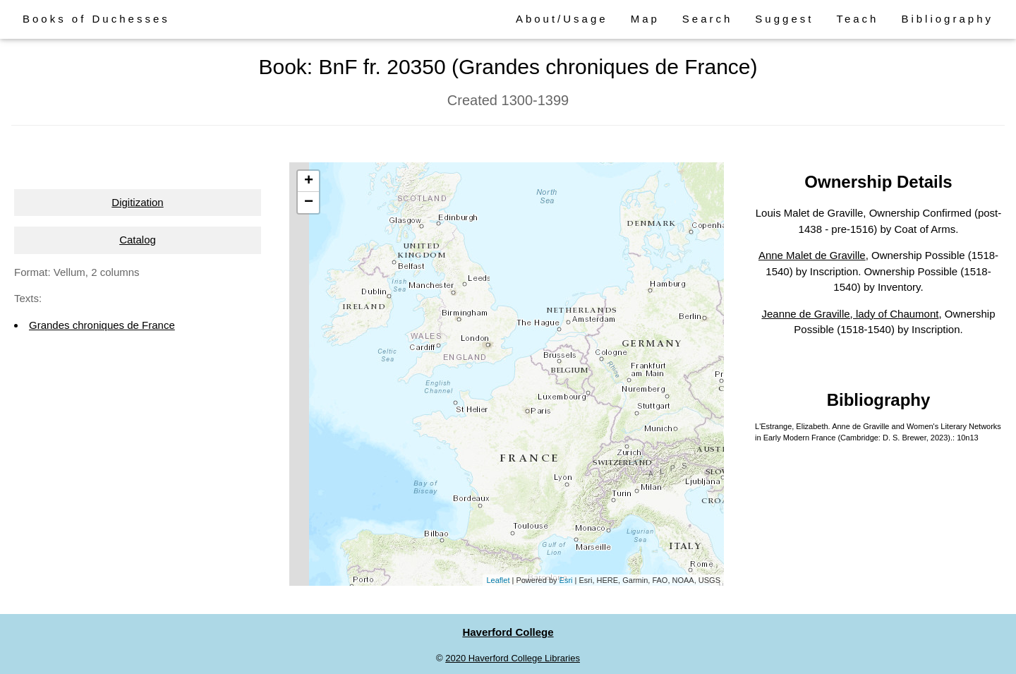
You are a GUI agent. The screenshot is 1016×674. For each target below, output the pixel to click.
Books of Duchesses (96, 19)
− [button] (308, 202)
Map (645, 19)
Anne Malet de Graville (812, 255)
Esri (566, 580)
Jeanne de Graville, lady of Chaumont (849, 314)
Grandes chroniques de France (102, 325)
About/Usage (562, 19)
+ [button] (308, 181)
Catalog (137, 240)
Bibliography (947, 19)
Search (707, 19)
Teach (857, 19)
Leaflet (497, 580)
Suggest (784, 19)
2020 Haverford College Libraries (512, 658)
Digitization (137, 202)
